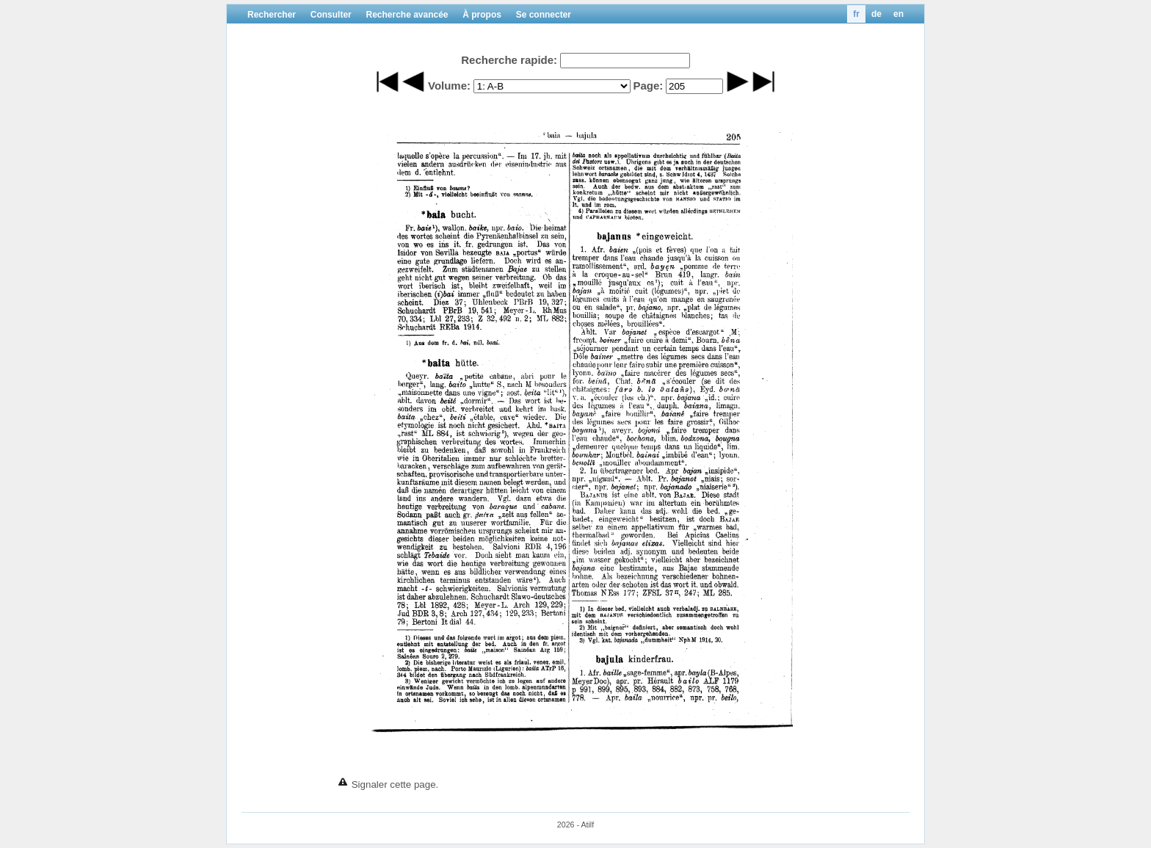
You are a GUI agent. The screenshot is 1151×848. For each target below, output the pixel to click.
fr (856, 14)
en (898, 14)
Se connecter (543, 15)
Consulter (331, 15)
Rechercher (271, 15)
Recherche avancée (407, 15)
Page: (648, 85)
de (876, 14)
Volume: (449, 85)
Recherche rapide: (509, 60)
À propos (481, 15)
